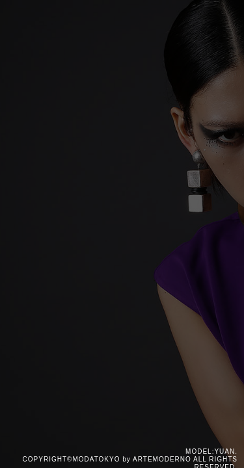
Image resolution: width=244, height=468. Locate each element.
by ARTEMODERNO (156, 459)
